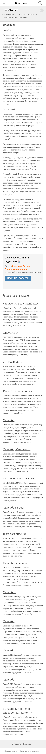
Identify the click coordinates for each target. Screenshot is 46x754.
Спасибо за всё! (13, 507)
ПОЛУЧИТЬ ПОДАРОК (18, 278)
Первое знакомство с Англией (15, 751)
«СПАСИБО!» (12, 361)
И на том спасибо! (15, 533)
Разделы (27, 744)
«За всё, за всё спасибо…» (21, 303)
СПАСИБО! (11, 332)
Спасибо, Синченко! (16, 449)
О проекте (16, 744)
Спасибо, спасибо (15, 563)
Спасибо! (9, 592)
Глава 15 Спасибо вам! (18, 391)
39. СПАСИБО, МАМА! (19, 478)
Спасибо (8, 420)
